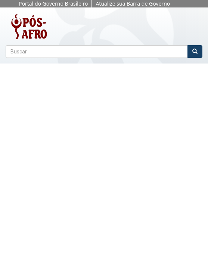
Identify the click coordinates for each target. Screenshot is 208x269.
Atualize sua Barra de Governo (133, 3)
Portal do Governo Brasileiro (53, 3)
